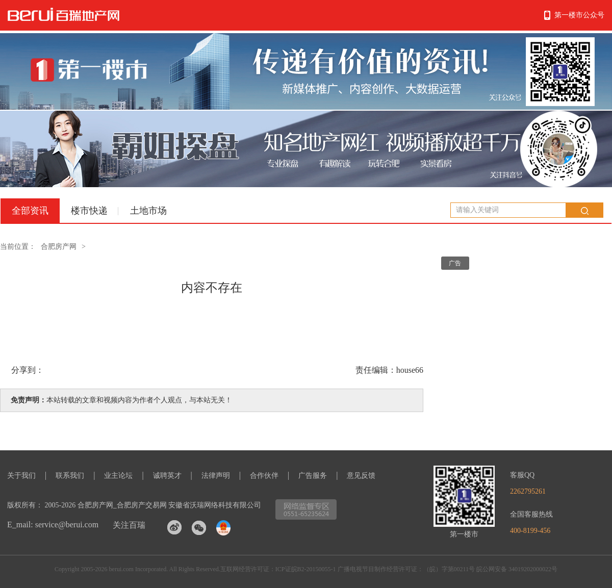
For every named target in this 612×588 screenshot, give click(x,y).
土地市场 (148, 211)
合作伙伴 (264, 475)
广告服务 (312, 475)
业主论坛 (118, 475)
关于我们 (21, 475)
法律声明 (215, 475)
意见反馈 (361, 475)
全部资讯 (30, 211)
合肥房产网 (58, 246)
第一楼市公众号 (579, 15)
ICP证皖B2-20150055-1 (305, 569)
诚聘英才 (167, 475)
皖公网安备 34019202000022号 (516, 569)
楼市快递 (89, 211)
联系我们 (70, 475)
